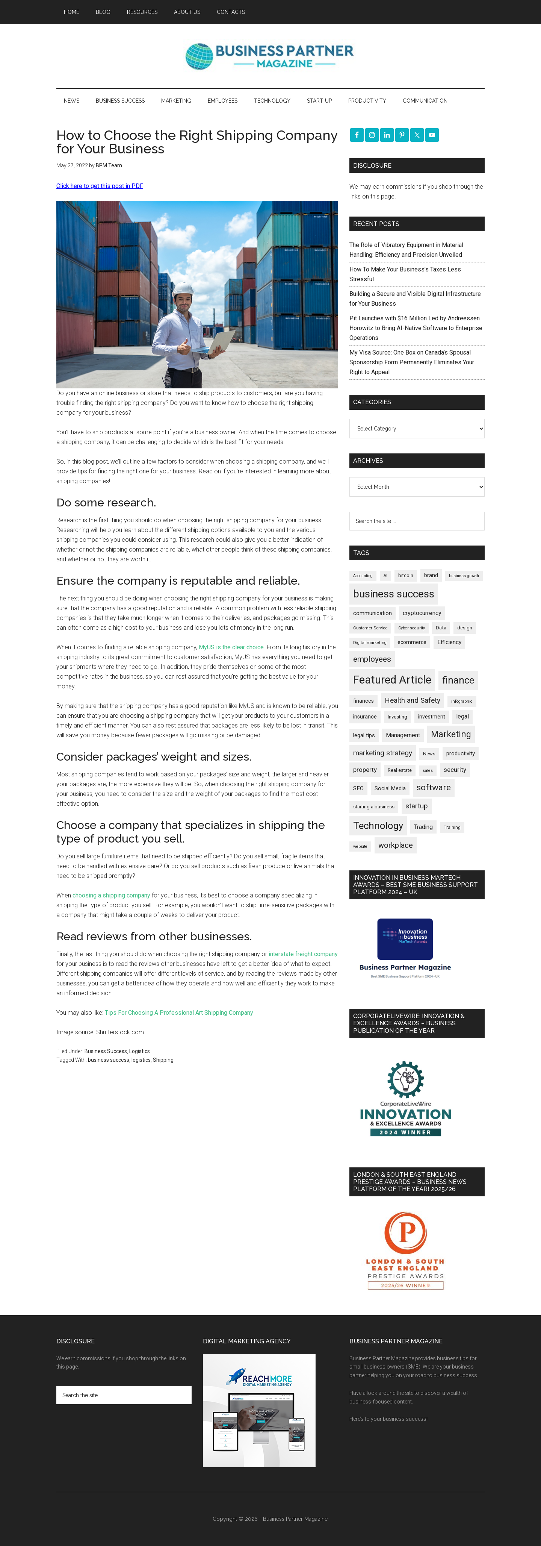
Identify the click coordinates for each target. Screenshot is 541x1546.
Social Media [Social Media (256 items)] (390, 788)
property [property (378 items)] (365, 769)
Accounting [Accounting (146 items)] (363, 575)
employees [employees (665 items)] (372, 659)
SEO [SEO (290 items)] (358, 788)
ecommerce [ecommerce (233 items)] (411, 642)
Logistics (139, 1051)
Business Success (106, 1051)
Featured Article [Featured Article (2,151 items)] (392, 679)
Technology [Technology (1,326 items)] (378, 825)
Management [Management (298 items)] (403, 735)
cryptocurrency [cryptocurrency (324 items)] (422, 613)
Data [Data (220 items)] (441, 628)
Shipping (163, 1060)
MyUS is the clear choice (231, 647)
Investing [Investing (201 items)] (397, 717)
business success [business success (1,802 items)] (393, 594)
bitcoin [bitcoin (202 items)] (405, 575)
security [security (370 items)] (455, 769)
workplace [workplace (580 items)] (395, 845)
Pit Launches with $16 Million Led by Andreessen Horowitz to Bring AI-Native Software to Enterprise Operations (415, 328)
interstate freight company (303, 954)
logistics (141, 1060)
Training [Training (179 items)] (452, 827)
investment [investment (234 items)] (431, 717)
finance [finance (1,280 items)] (458, 680)
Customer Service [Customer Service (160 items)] (370, 628)
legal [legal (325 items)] (462, 716)
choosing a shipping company (111, 895)
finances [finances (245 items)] (363, 701)
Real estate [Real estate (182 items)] (400, 770)
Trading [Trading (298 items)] (423, 827)
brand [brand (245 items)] (431, 575)
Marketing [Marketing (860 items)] (451, 734)
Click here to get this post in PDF (99, 185)
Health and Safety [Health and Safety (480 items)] (412, 700)
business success (108, 1060)
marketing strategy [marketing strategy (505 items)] (382, 753)
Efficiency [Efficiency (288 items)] (449, 642)
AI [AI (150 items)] (385, 575)
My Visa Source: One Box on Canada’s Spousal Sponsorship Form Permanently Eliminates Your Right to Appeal (411, 362)
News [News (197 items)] (429, 753)
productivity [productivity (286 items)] (460, 753)
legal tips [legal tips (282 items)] (364, 735)
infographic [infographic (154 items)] (462, 701)
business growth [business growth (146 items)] (464, 575)
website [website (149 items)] (360, 846)
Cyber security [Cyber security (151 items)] (411, 628)
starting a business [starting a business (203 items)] (373, 806)
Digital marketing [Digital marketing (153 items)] (370, 642)
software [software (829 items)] (434, 787)
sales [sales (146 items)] (428, 770)
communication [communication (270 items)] (372, 613)
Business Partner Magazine (270, 56)
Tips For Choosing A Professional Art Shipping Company (179, 1012)
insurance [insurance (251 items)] (365, 717)
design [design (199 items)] (464, 628)
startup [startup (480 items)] (416, 806)
